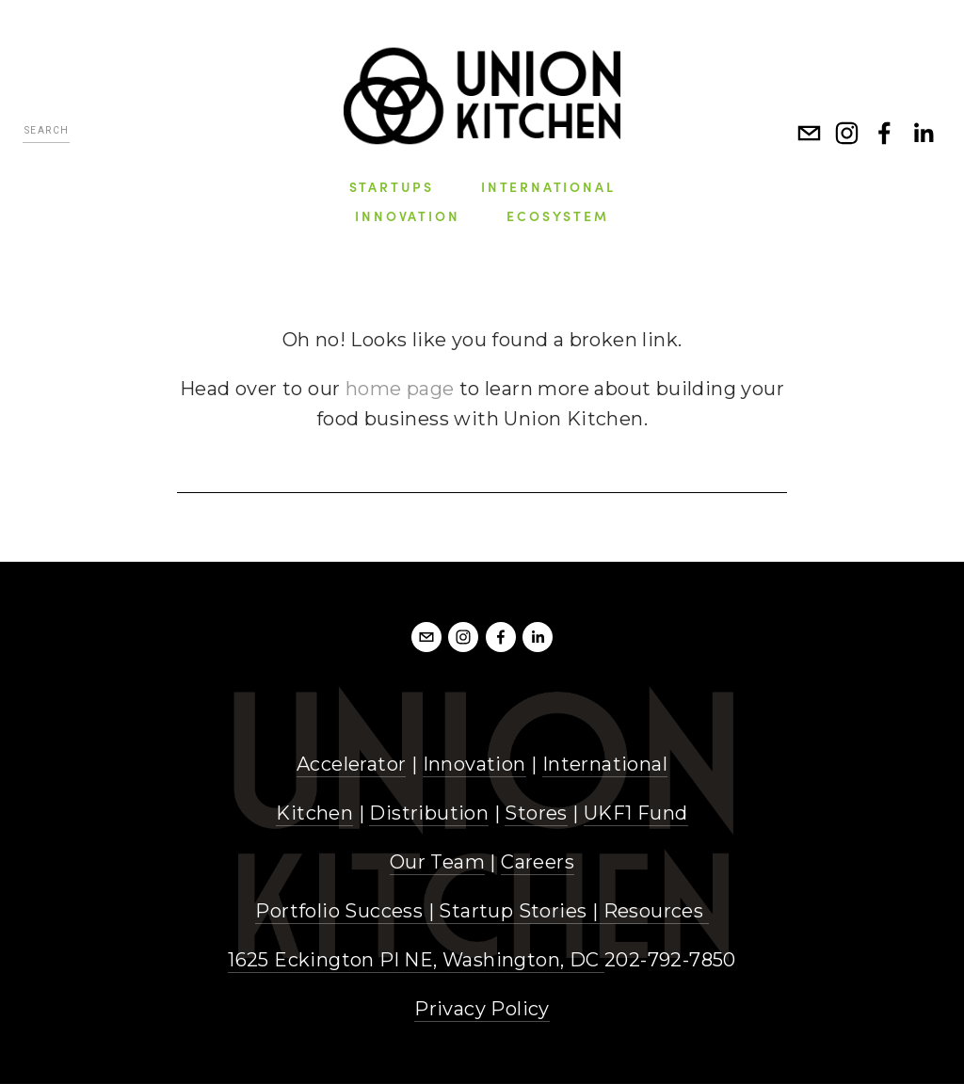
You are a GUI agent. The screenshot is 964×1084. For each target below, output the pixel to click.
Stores (536, 813)
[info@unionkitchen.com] (809, 132)
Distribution (429, 813)
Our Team (437, 862)
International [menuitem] (548, 186)
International (604, 764)
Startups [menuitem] (391, 186)
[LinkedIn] (922, 132)
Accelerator (351, 764)
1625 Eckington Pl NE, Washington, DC (416, 959)
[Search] (46, 133)
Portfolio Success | (347, 911)
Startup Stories (512, 911)
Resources (653, 911)
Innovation (474, 764)
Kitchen (314, 813)
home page (400, 388)
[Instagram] (847, 132)
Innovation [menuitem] (407, 215)
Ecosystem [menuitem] (557, 215)
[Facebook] (884, 132)
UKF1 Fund (636, 813)
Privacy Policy (482, 1008)
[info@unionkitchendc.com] (426, 637)
